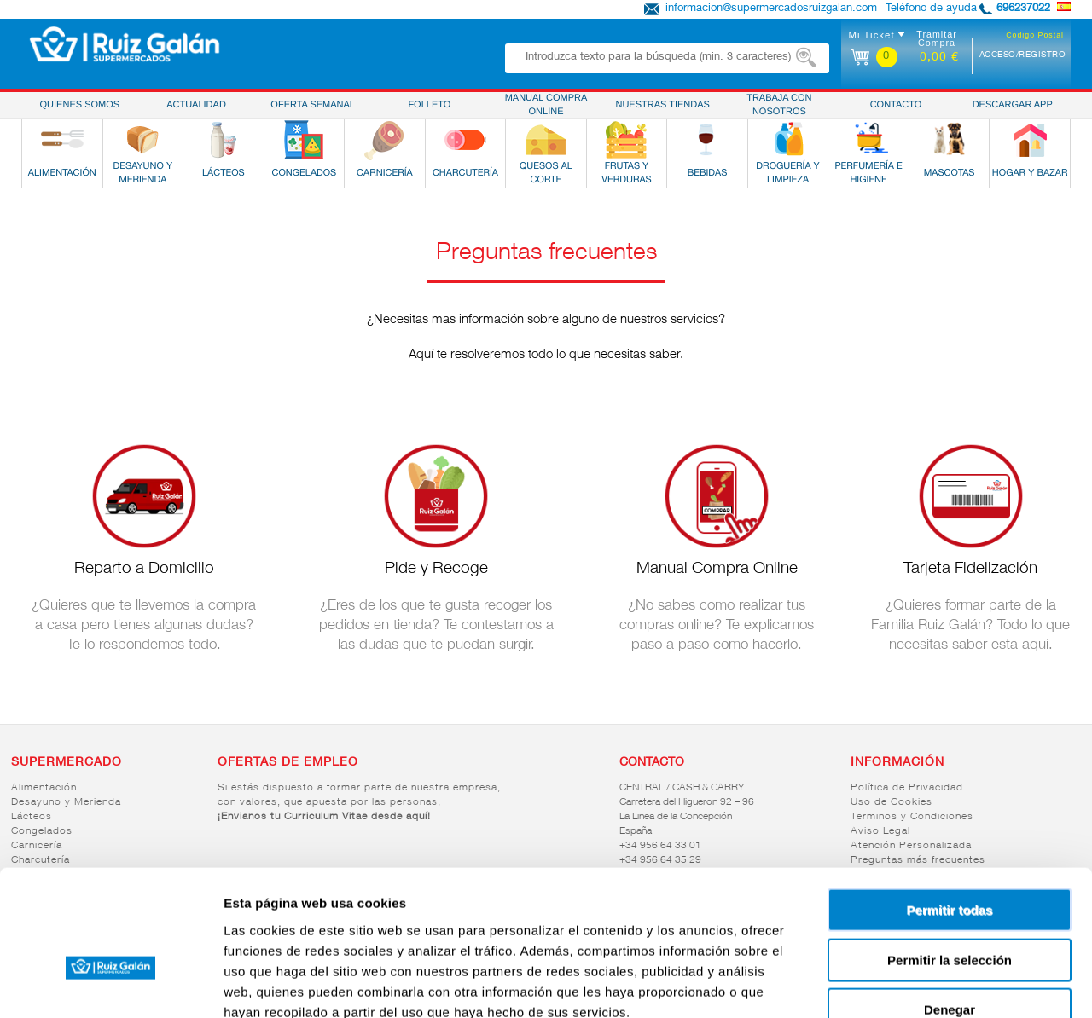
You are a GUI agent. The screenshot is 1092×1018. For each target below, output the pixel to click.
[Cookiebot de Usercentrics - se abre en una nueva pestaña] (110, 985)
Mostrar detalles (923, 984)
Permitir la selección (949, 860)
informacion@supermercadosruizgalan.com (771, 8)
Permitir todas (950, 809)
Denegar (949, 909)
